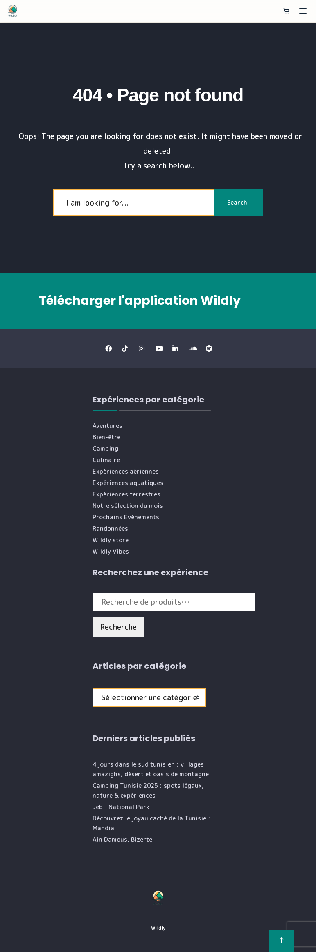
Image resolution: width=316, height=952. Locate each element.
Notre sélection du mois (128, 505)
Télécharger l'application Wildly (140, 300)
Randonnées (110, 528)
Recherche (118, 626)
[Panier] (286, 11)
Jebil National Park (121, 806)
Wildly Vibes (111, 551)
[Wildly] (13, 11)
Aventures (107, 425)
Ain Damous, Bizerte (122, 839)
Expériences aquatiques (128, 482)
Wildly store (111, 540)
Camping (105, 448)
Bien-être (106, 437)
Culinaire (106, 460)
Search (237, 202)
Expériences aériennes (126, 471)
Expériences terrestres (126, 494)
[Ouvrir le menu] (302, 11)
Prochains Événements (126, 517)
